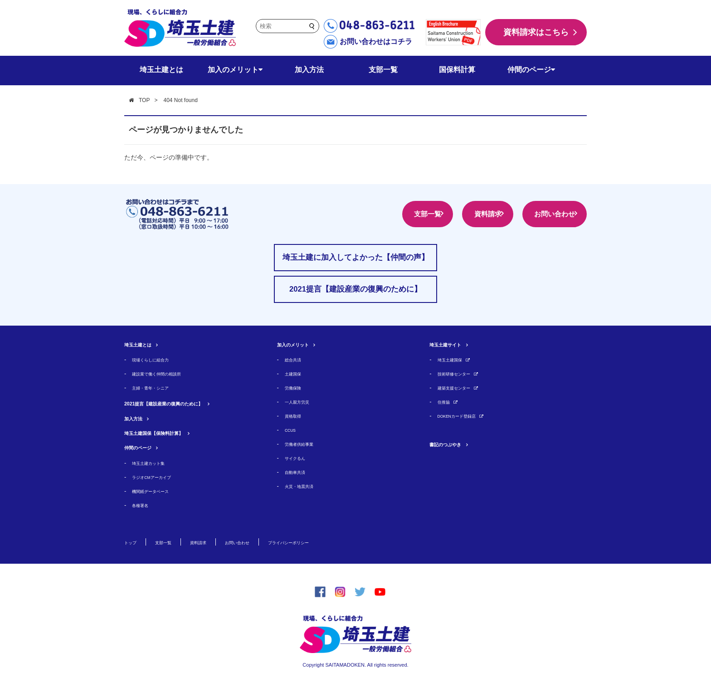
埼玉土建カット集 (155, 462)
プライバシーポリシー (338, 542)
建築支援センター (461, 387)
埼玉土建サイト (454, 344)
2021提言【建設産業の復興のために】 (186, 403)
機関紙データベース (158, 491)
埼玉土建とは (161, 69)
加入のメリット (235, 69)
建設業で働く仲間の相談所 (167, 373)
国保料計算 (457, 69)
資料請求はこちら (536, 32)
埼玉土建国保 (455, 359)
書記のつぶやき (454, 444)
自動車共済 (299, 471)
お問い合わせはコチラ (376, 41)
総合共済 (296, 359)
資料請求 (465, 214)
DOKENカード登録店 (466, 415)
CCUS (293, 429)
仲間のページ (531, 69)
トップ (133, 542)
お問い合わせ (547, 214)
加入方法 (309, 69)
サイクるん (299, 457)
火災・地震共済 (305, 486)
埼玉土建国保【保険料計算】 (171, 432)
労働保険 (296, 387)
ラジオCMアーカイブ (160, 476)
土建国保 (296, 373)
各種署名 (144, 505)
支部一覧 (383, 69)
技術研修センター (461, 373)
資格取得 (296, 415)
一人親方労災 (302, 401)
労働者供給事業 (305, 443)
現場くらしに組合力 (158, 359)
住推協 (446, 401)
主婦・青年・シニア (158, 387)
